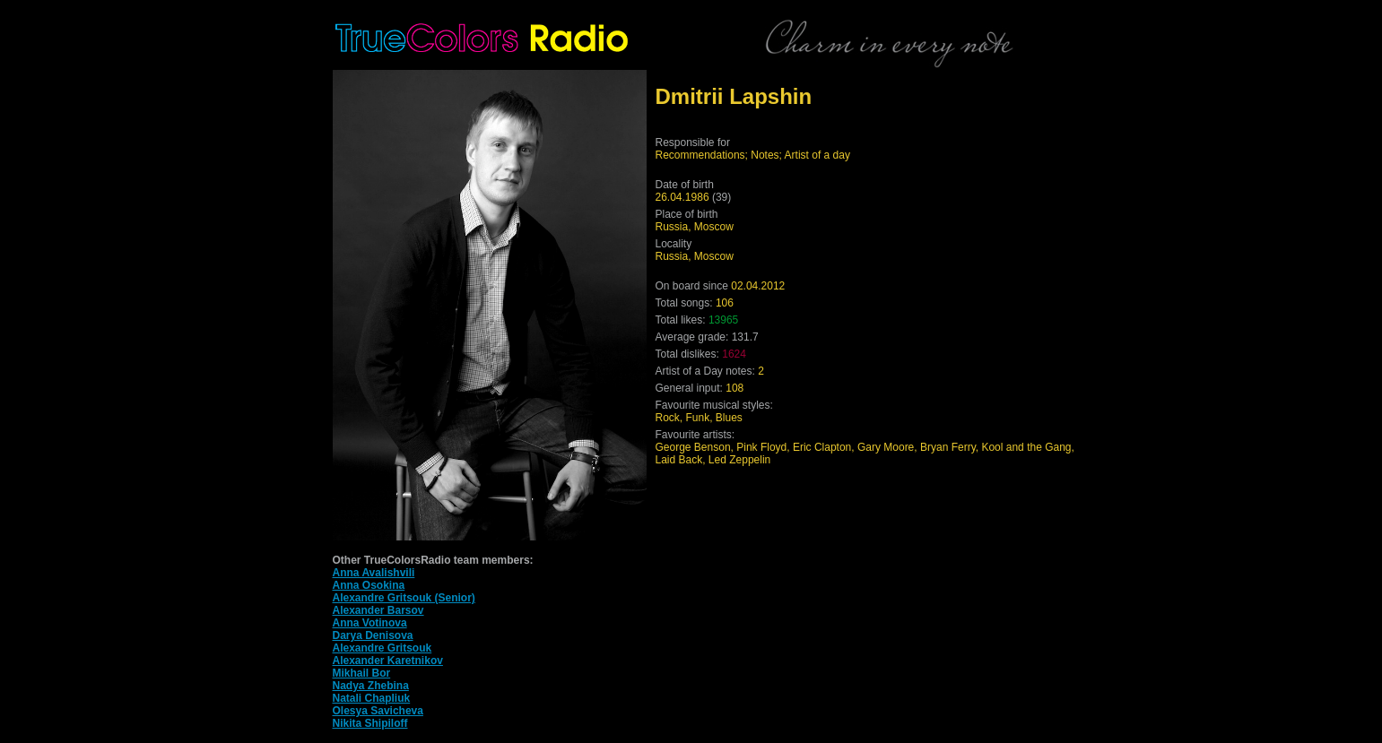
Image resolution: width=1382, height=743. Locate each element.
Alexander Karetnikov (388, 660)
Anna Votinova (370, 623)
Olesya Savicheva (378, 710)
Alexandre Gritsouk (382, 648)
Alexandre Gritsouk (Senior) (404, 598)
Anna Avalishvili (374, 572)
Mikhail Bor (362, 673)
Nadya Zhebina (371, 685)
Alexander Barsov (378, 610)
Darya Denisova (373, 635)
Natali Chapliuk (372, 698)
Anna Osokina (369, 585)
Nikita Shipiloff (370, 723)
